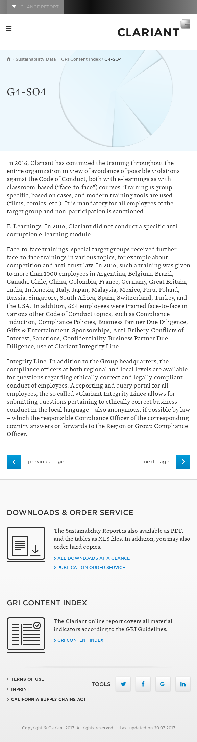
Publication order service (91, 567)
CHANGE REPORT (39, 6)
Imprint (20, 689)
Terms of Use (27, 679)
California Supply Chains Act (48, 699)
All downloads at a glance (93, 558)
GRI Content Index (81, 59)
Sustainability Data (36, 59)
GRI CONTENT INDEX (80, 640)
